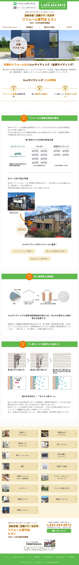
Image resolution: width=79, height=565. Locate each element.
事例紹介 (29, 27)
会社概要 (71, 557)
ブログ (69, 27)
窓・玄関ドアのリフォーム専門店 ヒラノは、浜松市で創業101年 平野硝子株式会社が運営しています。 (39, 545)
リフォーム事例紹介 (34, 557)
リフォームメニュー (10, 27)
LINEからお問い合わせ (25, 3)
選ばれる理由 (49, 27)
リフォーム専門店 (23, 531)
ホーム (7, 557)
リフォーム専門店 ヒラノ (39, 19)
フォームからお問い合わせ (25, 7)
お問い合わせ (60, 557)
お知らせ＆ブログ (18, 557)
